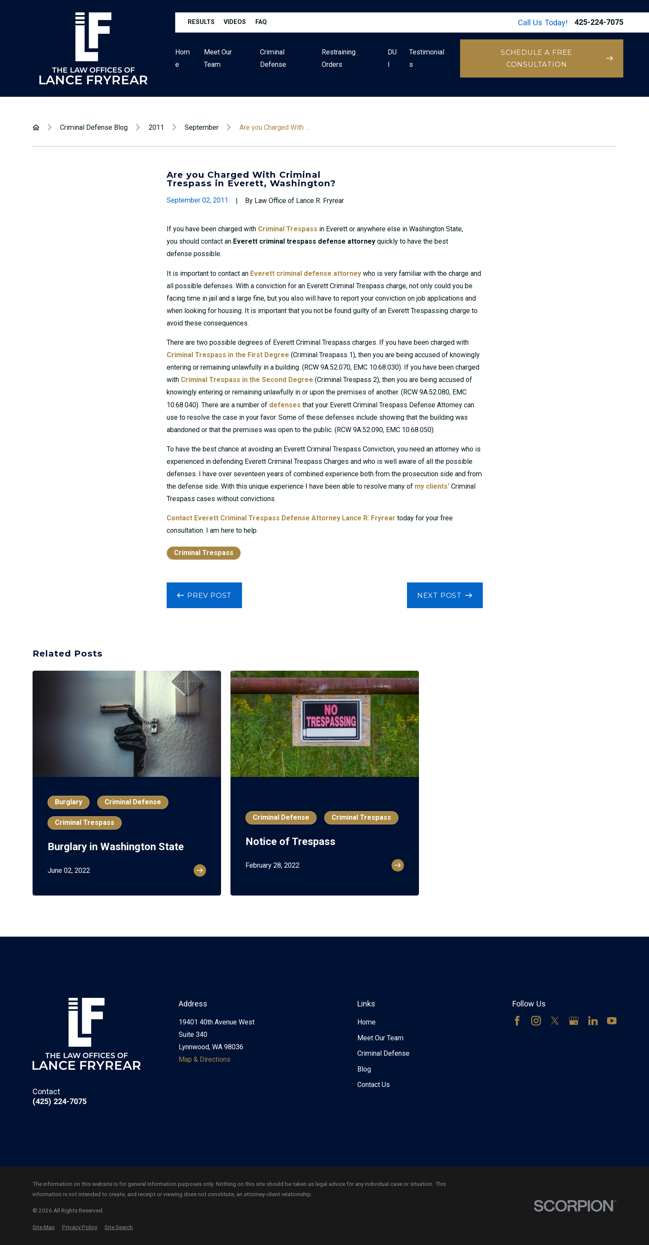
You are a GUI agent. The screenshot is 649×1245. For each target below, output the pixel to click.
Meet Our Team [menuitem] (218, 58)
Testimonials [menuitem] (426, 58)
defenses (285, 405)
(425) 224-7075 (60, 1101)
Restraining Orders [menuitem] (339, 58)
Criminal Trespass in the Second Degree (247, 380)
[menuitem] (44, 1227)
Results (201, 22)
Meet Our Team (380, 1038)
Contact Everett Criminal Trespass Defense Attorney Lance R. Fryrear (281, 518)
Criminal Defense (383, 1053)
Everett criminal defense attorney (305, 273)
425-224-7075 (598, 22)
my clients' (432, 486)
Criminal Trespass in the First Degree (228, 355)
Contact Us (373, 1085)
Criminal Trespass (287, 229)
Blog (364, 1069)
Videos (235, 22)
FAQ (261, 22)
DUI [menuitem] (392, 58)
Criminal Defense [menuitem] (273, 58)
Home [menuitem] (182, 58)
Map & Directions (204, 1059)
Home (366, 1022)
